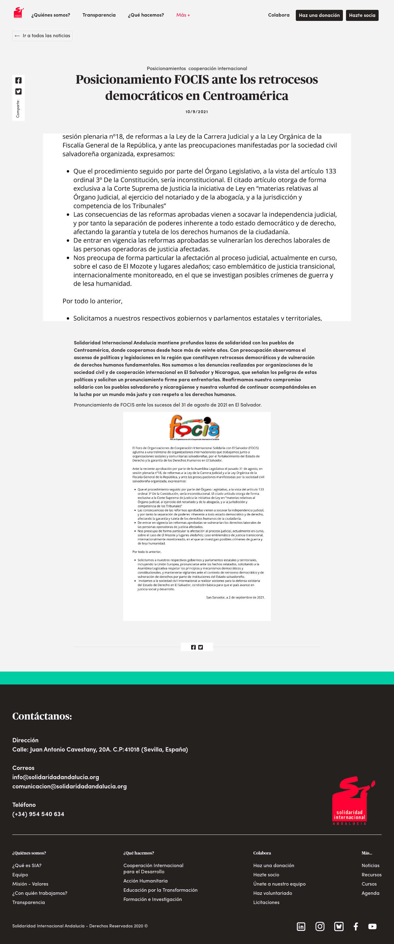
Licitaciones (266, 902)
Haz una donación (319, 15)
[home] (18, 12)
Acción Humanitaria (145, 881)
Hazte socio (266, 875)
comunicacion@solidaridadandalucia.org (69, 787)
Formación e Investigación (152, 899)
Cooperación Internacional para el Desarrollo (153, 869)
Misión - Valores (30, 884)
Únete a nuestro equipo (279, 884)
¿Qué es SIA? (27, 865)
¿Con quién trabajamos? (39, 893)
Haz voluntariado (272, 893)
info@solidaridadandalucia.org (55, 778)
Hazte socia (362, 15)
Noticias (371, 865)
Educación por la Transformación (160, 890)
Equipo (20, 875)
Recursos (372, 875)
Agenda (371, 893)
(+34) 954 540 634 (38, 814)
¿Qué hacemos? (146, 15)
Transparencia (99, 15)
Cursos (369, 884)
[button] (50, 15)
